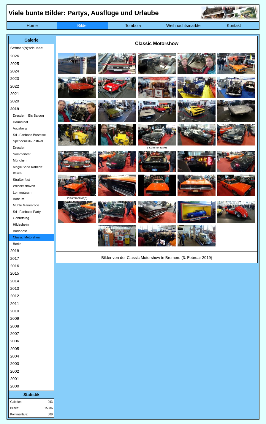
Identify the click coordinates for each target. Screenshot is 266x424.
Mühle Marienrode (24, 205)
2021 (14, 93)
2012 (14, 296)
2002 (14, 371)
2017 (14, 258)
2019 (14, 109)
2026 (14, 56)
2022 (14, 86)
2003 (14, 363)
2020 (14, 101)
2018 (14, 251)
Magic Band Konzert (26, 167)
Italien (16, 173)
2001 (14, 378)
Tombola (133, 25)
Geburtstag (19, 218)
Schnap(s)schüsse (26, 48)
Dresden (17, 147)
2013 (14, 288)
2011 (14, 303)
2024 (14, 71)
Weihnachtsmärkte (183, 25)
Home (32, 25)
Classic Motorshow (25, 237)
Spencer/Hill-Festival (26, 141)
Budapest (18, 231)
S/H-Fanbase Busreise (28, 135)
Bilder (82, 25)
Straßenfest (20, 179)
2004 (14, 356)
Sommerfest (20, 154)
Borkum (17, 199)
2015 (14, 273)
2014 (14, 281)
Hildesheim (19, 224)
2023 (14, 78)
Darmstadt (19, 122)
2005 (14, 349)
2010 (14, 311)
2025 (14, 63)
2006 (14, 341)
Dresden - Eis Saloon (27, 115)
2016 (14, 266)
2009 (14, 318)
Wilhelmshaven (22, 186)
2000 (14, 386)
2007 (14, 333)
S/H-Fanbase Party (25, 211)
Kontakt (234, 25)
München (18, 160)
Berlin (15, 244)
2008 (14, 326)
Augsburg (18, 128)
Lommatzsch (20, 192)
